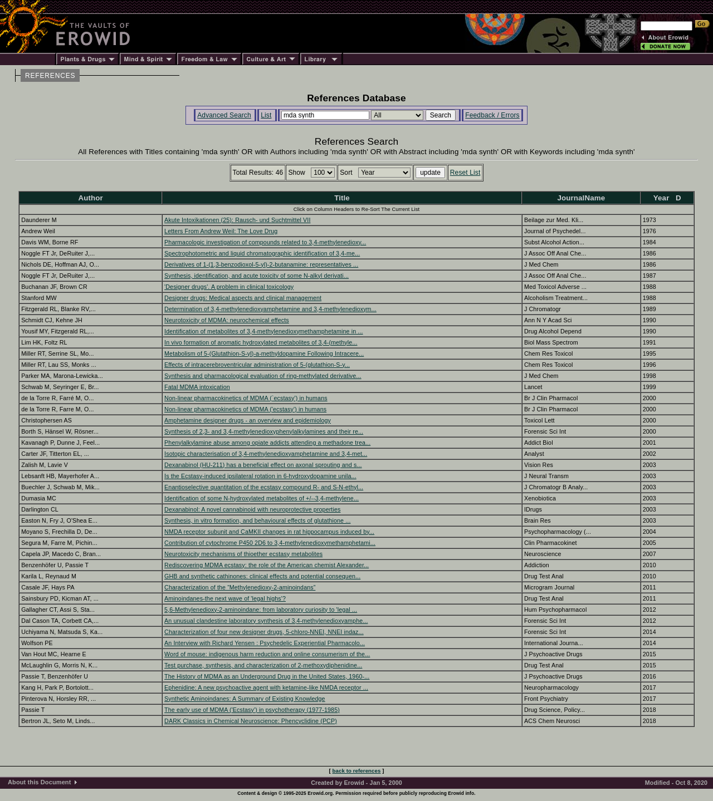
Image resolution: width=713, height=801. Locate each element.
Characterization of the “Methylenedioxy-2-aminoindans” (239, 587)
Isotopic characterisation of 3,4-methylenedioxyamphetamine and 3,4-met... (265, 453)
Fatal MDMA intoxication (197, 387)
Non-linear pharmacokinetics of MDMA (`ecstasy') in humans (246, 398)
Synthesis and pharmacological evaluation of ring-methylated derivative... (263, 375)
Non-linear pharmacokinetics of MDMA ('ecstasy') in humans (245, 409)
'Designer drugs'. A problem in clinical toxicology (229, 286)
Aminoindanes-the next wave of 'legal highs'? (225, 598)
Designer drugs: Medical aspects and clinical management (242, 297)
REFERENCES (50, 76)
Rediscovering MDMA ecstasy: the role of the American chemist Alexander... (266, 565)
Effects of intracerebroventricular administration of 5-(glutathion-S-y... (257, 364)
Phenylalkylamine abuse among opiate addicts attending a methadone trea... (267, 442)
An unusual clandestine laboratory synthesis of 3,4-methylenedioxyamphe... (266, 620)
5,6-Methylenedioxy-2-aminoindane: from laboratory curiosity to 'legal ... (260, 609)
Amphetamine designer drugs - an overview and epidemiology (247, 420)
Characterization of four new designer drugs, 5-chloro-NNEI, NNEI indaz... (264, 631)
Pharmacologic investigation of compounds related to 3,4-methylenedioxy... (265, 242)
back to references (357, 771)
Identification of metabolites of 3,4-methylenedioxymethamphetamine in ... (263, 331)
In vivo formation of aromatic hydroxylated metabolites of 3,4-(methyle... (260, 342)
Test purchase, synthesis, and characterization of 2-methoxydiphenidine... (263, 665)
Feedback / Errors (492, 115)
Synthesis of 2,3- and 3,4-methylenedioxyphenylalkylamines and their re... (263, 431)
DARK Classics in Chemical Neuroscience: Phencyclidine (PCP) (250, 721)
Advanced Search (224, 115)
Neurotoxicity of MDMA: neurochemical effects (226, 320)
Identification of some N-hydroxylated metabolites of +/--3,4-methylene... (261, 498)
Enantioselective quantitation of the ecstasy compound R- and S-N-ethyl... (263, 487)
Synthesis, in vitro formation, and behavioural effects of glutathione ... (257, 520)
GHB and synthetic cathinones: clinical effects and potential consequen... (262, 576)
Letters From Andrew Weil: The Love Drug (220, 231)
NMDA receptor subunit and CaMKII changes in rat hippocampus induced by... (269, 531)
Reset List (465, 172)
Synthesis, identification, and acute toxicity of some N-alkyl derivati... (256, 275)
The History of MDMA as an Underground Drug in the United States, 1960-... (266, 676)
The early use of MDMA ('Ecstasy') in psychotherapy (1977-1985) (252, 709)
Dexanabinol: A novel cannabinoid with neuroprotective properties (252, 509)
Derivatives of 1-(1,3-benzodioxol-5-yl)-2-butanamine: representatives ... (261, 264)
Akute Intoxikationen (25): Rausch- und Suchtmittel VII (237, 220)
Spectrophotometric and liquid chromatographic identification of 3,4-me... (262, 253)
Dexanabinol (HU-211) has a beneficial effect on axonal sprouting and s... (263, 464)
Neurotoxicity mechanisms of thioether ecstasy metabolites (243, 554)
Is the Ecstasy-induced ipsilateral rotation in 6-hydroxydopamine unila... (260, 476)
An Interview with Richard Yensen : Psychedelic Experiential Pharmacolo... (264, 643)
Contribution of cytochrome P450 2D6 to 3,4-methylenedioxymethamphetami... (269, 542)
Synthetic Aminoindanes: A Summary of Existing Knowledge (244, 698)
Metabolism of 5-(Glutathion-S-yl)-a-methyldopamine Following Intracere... (264, 353)
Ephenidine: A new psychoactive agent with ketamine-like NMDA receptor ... (266, 687)
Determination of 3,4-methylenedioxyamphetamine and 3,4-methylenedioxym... (270, 309)
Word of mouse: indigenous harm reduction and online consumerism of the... (267, 654)
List (266, 115)
